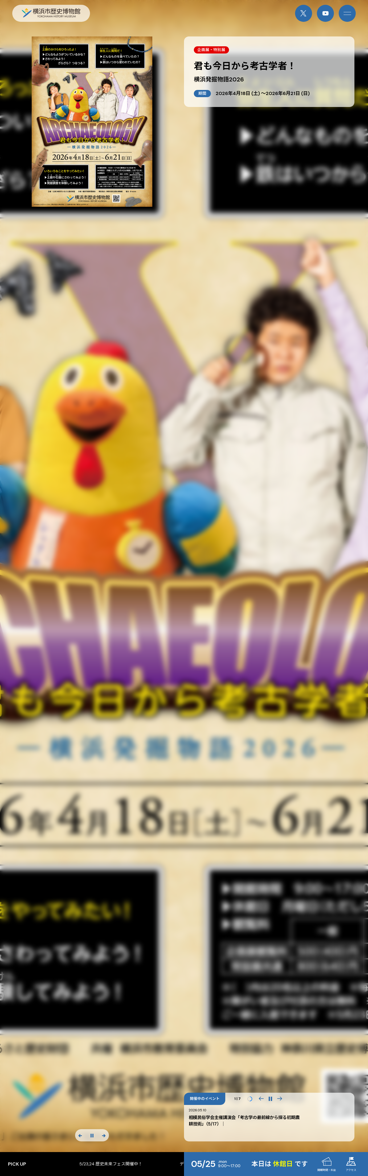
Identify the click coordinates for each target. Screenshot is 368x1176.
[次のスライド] (104, 1135)
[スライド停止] (92, 1135)
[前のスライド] (80, 1135)
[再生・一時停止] (270, 1099)
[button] (261, 1099)
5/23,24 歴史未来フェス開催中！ (177, 1164)
